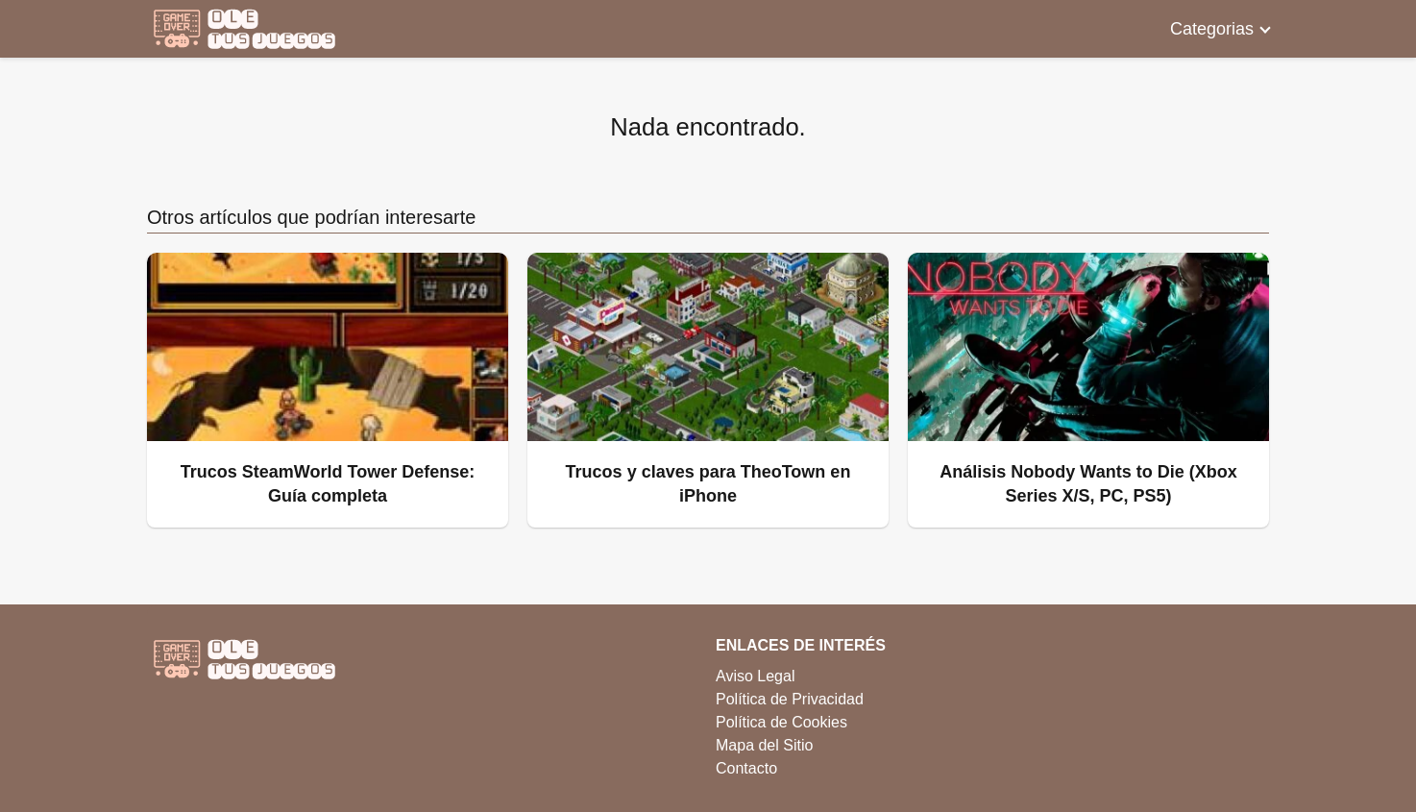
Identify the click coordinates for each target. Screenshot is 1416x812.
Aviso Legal (755, 676)
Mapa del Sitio (764, 745)
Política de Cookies (781, 722)
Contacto (746, 768)
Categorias (1212, 28)
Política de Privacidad (790, 699)
